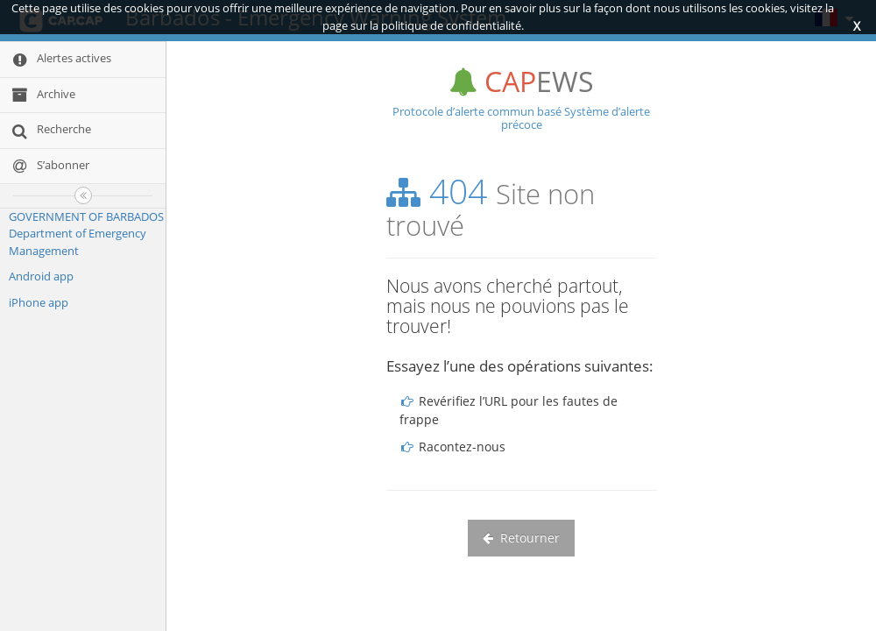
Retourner (521, 537)
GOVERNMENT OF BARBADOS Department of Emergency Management (86, 234)
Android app (41, 276)
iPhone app (38, 302)
